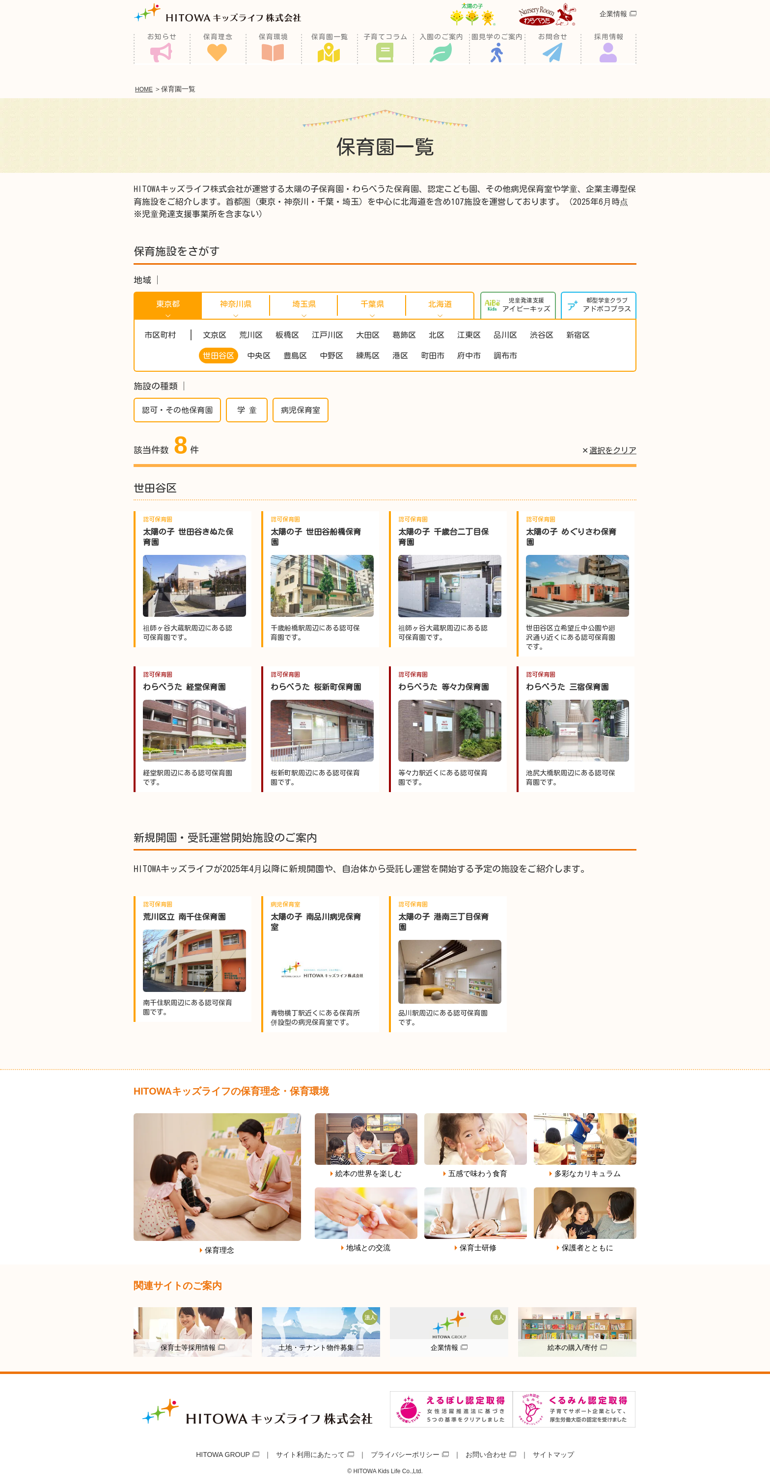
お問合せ (553, 49)
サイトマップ (553, 1452)
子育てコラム (385, 49)
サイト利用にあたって (310, 1452)
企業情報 (613, 26)
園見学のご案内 (497, 49)
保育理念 (218, 49)
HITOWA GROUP (223, 1452)
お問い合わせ (486, 1452)
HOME (146, 88)
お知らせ (162, 49)
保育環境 (273, 49)
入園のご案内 (441, 49)
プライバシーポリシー (405, 1452)
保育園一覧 (329, 49)
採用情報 (609, 49)
